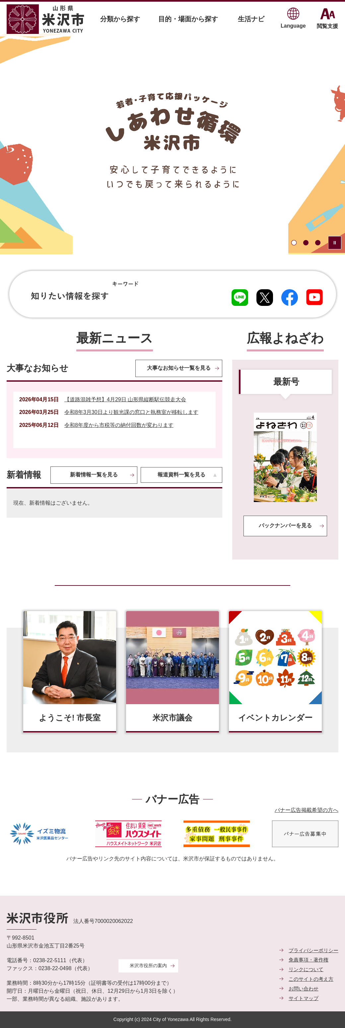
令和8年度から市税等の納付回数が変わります (118, 425)
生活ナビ (251, 19)
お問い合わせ (303, 988)
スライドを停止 (334, 242)
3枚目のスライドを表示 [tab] (318, 243)
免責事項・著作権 (308, 960)
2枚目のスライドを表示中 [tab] (306, 243)
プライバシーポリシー (313, 950)
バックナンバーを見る (285, 525)
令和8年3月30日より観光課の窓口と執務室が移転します (131, 412)
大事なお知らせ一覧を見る (179, 368)
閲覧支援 (327, 26)
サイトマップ (303, 998)
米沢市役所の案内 (148, 965)
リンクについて (306, 969)
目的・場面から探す (188, 19)
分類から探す (120, 19)
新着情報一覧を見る (94, 474)
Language (293, 26)
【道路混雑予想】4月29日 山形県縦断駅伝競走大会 (125, 399)
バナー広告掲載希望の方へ (306, 810)
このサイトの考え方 (311, 979)
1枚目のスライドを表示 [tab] (294, 243)
